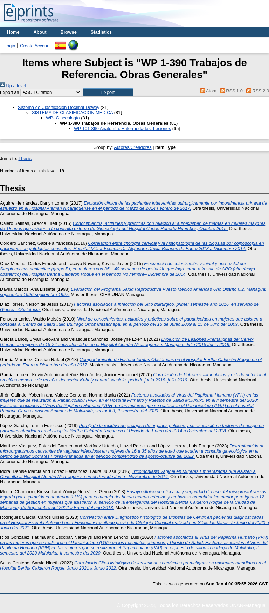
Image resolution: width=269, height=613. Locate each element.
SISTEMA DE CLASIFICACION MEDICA (72, 112)
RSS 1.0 (230, 91)
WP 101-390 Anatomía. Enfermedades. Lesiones (122, 128)
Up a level (13, 85)
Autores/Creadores (132, 147)
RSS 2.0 (256, 91)
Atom (207, 91)
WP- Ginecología (63, 117)
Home (13, 32)
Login (9, 45)
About (40, 32)
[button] (108, 92)
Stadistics (101, 32)
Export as (9, 92)
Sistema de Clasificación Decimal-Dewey (58, 107)
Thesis (25, 158)
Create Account (35, 45)
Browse (69, 32)
